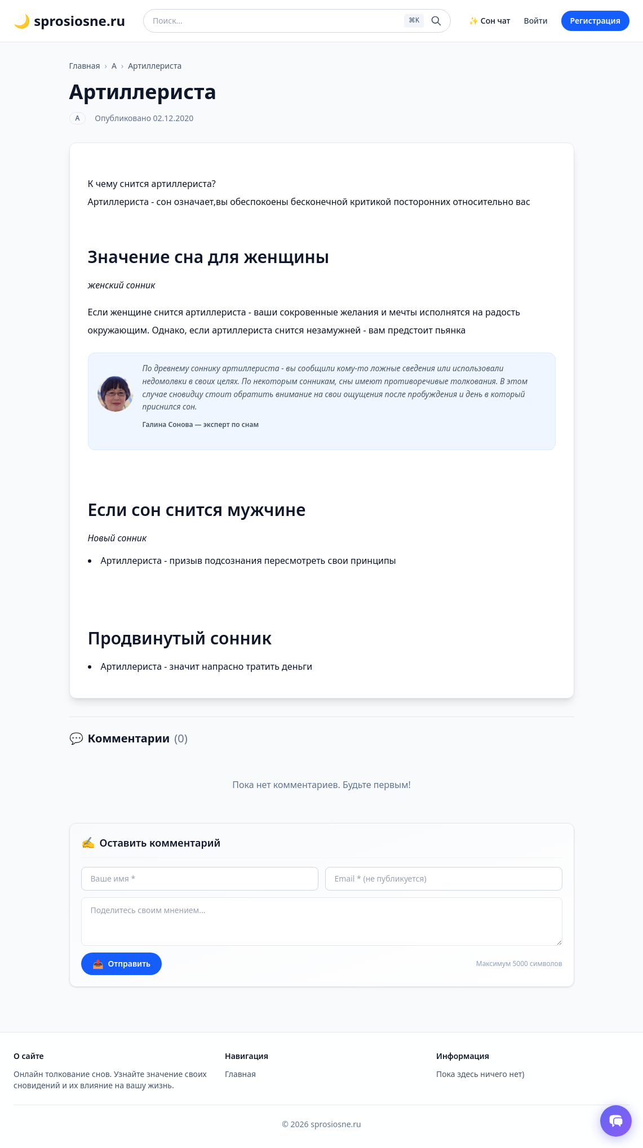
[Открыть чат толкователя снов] (616, 1121)
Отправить (121, 964)
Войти (536, 20)
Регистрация (595, 20)
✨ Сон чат (489, 20)
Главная (84, 65)
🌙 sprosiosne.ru (69, 21)
